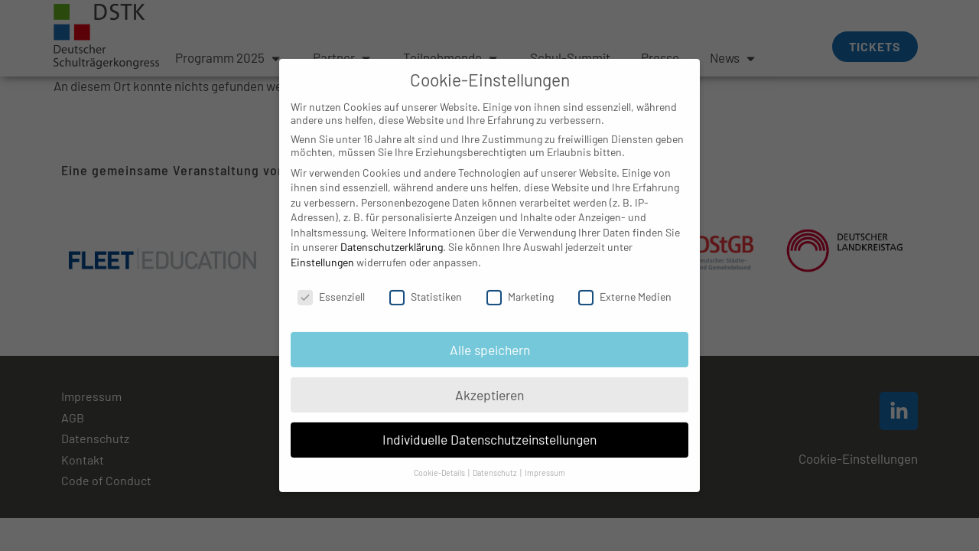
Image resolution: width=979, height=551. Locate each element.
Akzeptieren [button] (489, 379)
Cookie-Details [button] (440, 458)
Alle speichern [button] (490, 334)
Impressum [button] (545, 458)
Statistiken (425, 282)
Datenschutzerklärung (391, 232)
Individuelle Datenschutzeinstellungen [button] (489, 424)
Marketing (520, 282)
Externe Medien (625, 282)
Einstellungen (322, 247)
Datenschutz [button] (496, 458)
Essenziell (331, 282)
